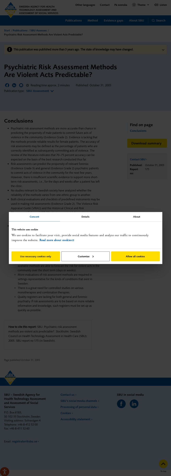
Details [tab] (85, 216)
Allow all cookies (135, 256)
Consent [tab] (34, 216)
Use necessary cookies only (35, 256)
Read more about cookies (55, 240)
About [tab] (136, 216)
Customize (86, 256)
